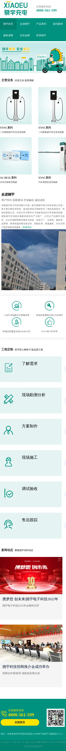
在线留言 (20, 722)
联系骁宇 (41, 35)
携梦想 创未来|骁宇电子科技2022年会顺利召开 (30, 599)
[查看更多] (27, 227)
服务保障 (8, 35)
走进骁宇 (25, 24)
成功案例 (58, 24)
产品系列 (41, 24)
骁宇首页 (8, 24)
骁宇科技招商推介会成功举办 (25, 667)
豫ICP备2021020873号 (48, 742)
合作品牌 (25, 35)
